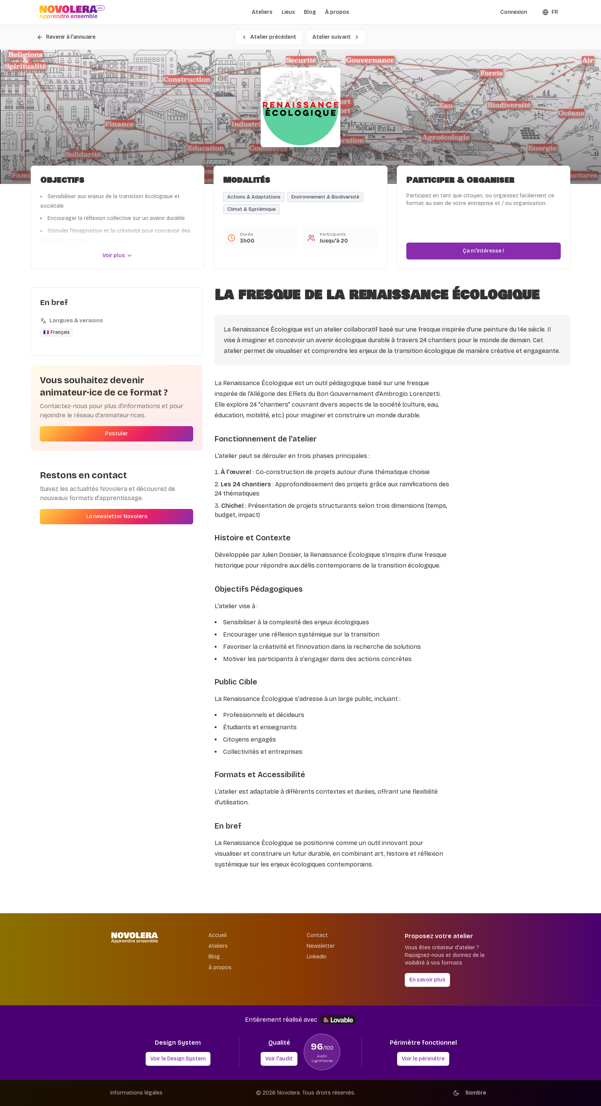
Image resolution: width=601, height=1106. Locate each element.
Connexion (513, 12)
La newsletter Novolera (116, 516)
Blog (310, 12)
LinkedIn (317, 956)
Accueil (218, 935)
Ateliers (262, 12)
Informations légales (136, 1093)
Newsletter (321, 946)
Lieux (288, 12)
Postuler (116, 433)
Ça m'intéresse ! (483, 251)
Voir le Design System (178, 1058)
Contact (317, 935)
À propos (337, 12)
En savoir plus (427, 979)
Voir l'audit (279, 1058)
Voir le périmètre (423, 1058)
